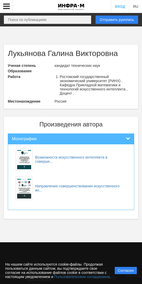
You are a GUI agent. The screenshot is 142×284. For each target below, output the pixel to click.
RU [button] (135, 6)
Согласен (126, 270)
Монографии (24, 139)
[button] (6, 6)
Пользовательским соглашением (82, 277)
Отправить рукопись (117, 20)
